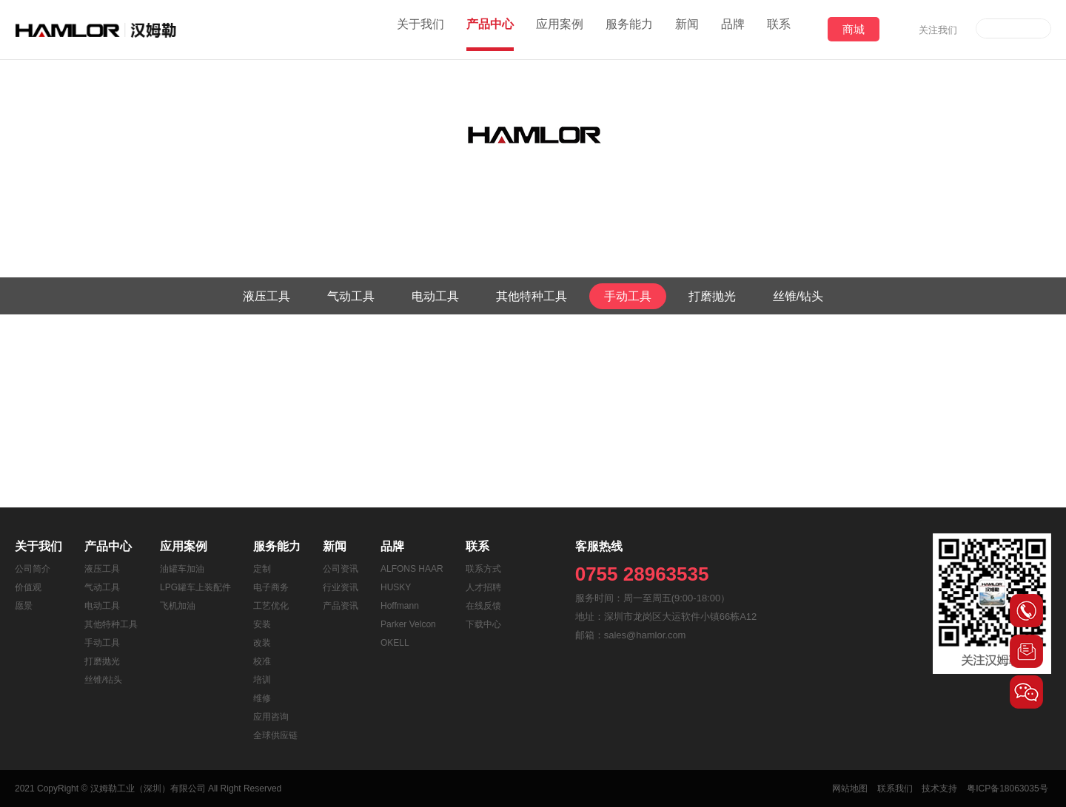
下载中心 (483, 624)
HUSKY (396, 587)
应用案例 (559, 29)
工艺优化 (271, 606)
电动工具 (435, 296)
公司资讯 (340, 569)
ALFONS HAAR (412, 569)
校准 (262, 661)
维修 (262, 698)
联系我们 (895, 788)
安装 (262, 624)
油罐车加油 (182, 569)
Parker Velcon (408, 624)
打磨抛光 (712, 296)
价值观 (28, 587)
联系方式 (483, 569)
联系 (779, 29)
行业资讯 (340, 587)
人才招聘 (483, 587)
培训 (262, 680)
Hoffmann (400, 606)
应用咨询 (271, 717)
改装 (262, 643)
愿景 (24, 606)
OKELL (395, 643)
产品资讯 (340, 606)
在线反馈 (483, 606)
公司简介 (32, 569)
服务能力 (629, 29)
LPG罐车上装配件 (195, 587)
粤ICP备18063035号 (1011, 788)
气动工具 (351, 296)
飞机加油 (177, 606)
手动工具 (627, 296)
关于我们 (420, 29)
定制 (262, 569)
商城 (853, 29)
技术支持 (941, 788)
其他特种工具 (531, 296)
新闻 (687, 29)
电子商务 (271, 587)
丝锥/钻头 (798, 296)
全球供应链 (275, 735)
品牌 (733, 29)
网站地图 (848, 788)
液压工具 (266, 296)
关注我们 (938, 30)
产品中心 (490, 29)
